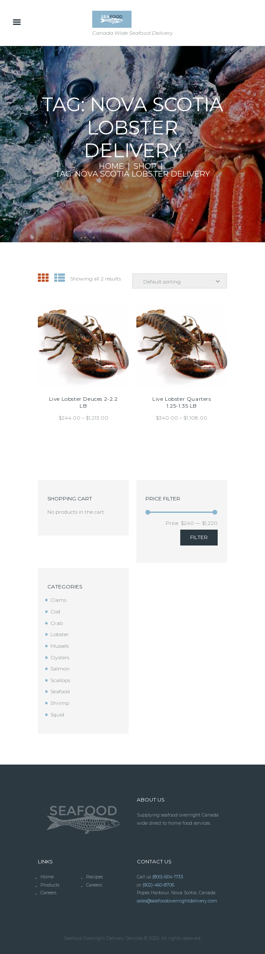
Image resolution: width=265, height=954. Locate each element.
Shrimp (59, 703)
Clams (58, 600)
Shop (145, 166)
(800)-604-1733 (167, 877)
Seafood (60, 691)
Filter (199, 537)
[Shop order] (179, 281)
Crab (56, 623)
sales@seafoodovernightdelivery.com (177, 901)
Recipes (94, 877)
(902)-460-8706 (158, 885)
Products (49, 885)
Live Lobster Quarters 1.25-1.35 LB (181, 402)
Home (111, 166)
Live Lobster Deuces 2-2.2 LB (83, 402)
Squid (57, 714)
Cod (55, 611)
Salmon (60, 668)
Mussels (59, 646)
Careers (94, 885)
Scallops (60, 680)
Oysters (59, 657)
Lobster (59, 634)
